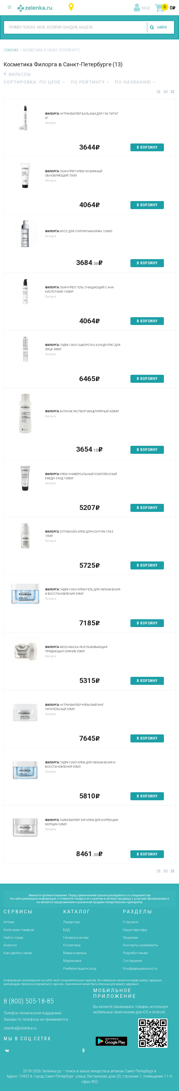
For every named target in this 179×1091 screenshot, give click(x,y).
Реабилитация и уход (79, 968)
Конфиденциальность (140, 968)
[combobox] (73, 27)
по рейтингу (90, 82)
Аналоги (10, 945)
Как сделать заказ (18, 953)
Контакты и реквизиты (140, 945)
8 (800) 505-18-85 (29, 1001)
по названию (135, 82)
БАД (66, 930)
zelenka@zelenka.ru (20, 1028)
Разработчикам (135, 953)
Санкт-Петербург (72, 7)
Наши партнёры (135, 930)
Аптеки (9, 922)
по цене (52, 82)
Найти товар (13, 937)
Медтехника (72, 961)
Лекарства (71, 922)
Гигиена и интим (75, 937)
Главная (11, 50)
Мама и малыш (75, 953)
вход (146, 8)
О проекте (130, 922)
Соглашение (132, 961)
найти (160, 27)
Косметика (71, 945)
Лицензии (130, 937)
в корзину (147, 147)
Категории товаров (19, 930)
